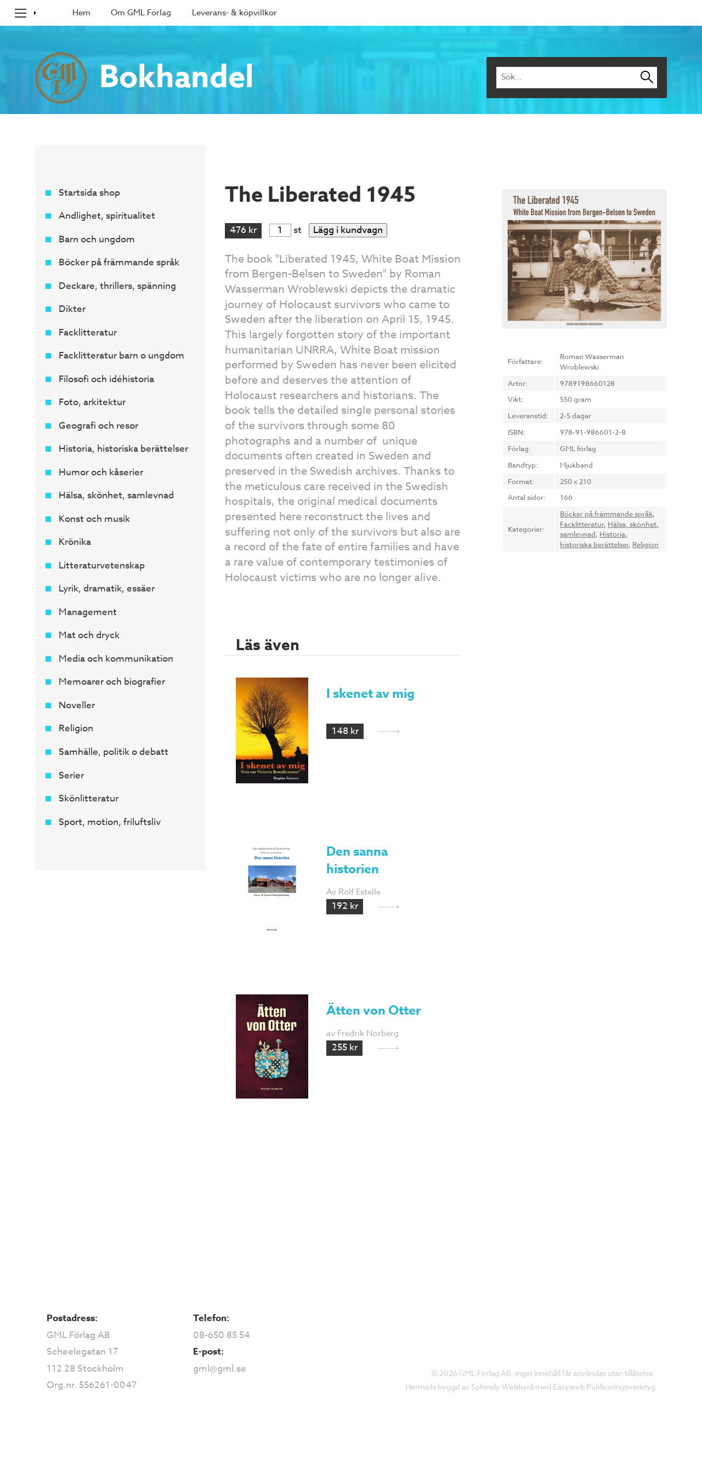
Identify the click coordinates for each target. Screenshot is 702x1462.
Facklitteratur (87, 332)
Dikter (71, 309)
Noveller (76, 705)
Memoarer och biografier (111, 682)
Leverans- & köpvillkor (234, 13)
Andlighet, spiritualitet (106, 216)
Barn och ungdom (96, 239)
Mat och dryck (88, 635)
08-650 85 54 (221, 1335)
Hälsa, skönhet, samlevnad (115, 496)
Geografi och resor (98, 426)
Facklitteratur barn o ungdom (121, 356)
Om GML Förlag (141, 13)
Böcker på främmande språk (118, 263)
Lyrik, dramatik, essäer (106, 589)
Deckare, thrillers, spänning (117, 286)
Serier (70, 775)
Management (87, 612)
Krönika (74, 542)
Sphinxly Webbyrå (502, 1386)
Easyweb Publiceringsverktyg (604, 1386)
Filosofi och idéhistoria (106, 379)
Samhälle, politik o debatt (113, 752)
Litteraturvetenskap (101, 565)
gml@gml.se (219, 1368)
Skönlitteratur (88, 798)
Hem (81, 13)
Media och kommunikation (115, 658)
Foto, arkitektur (91, 402)
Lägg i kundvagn (348, 230)
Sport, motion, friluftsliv (109, 822)
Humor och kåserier (100, 472)
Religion (75, 729)
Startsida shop (89, 193)
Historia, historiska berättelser (123, 449)
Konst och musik (93, 519)
